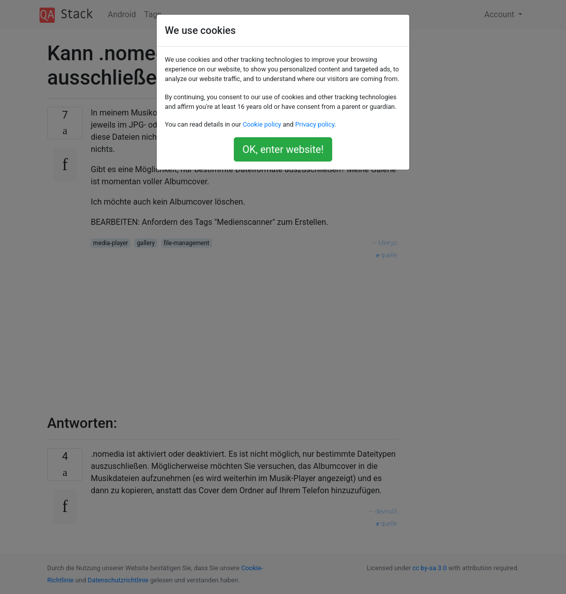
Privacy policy (314, 124)
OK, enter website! (283, 149)
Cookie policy (261, 124)
